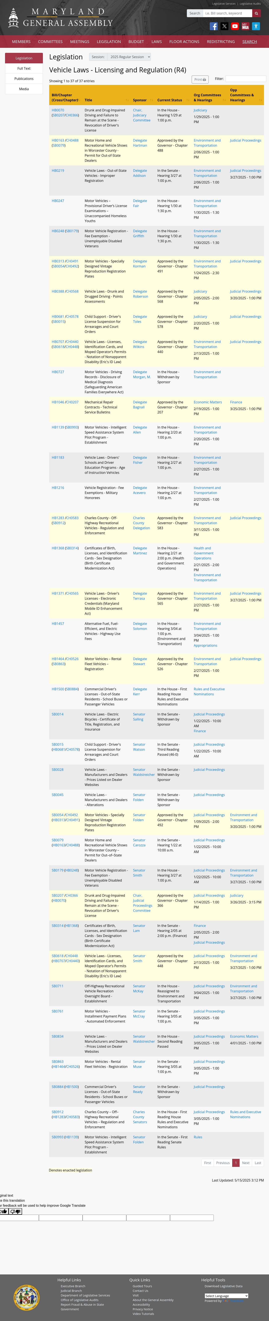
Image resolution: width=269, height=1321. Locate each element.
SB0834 (57, 1036)
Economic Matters (208, 402)
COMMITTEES (50, 41)
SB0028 (57, 769)
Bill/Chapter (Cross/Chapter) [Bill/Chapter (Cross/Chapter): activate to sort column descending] (65, 97)
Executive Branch (73, 1286)
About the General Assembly (153, 1300)
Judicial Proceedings (245, 140)
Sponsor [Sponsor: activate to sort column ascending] (139, 100)
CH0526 (72, 659)
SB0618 (59, 346)
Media (24, 89)
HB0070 (58, 110)
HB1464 (58, 659)
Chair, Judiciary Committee (141, 115)
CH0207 (72, 402)
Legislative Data (231, 1286)
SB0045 (57, 794)
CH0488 (72, 140)
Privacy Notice (143, 1309)
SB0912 (59, 523)
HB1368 (58, 548)
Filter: (240, 79)
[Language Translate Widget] (226, 1295)
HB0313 (58, 261)
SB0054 (59, 266)
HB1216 (58, 487)
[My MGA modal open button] (244, 26)
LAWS (157, 41)
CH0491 (72, 261)
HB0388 (58, 291)
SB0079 (59, 145)
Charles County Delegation (141, 523)
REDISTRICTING (221, 41)
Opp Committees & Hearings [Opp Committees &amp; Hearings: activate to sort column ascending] (242, 95)
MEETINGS (79, 41)
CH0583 (72, 518)
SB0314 (72, 548)
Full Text (23, 68)
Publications (24, 78)
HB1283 (58, 518)
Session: (98, 57)
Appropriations (205, 645)
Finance (236, 402)
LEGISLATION (109, 41)
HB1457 (58, 623)
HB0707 (58, 341)
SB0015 (59, 321)
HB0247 (58, 200)
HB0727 (58, 372)
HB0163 (58, 140)
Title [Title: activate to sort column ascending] (88, 100)
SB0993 (72, 427)
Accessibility (141, 1304)
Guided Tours (142, 1286)
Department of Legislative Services (85, 1295)
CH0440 (72, 341)
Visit (135, 1295)
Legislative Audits (250, 3)
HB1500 (58, 689)
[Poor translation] (15, 1211)
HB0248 (58, 231)
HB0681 (58, 316)
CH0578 (72, 316)
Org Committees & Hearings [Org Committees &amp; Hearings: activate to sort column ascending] (207, 97)
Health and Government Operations (204, 553)
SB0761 (57, 1011)
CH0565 (72, 593)
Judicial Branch (71, 1290)
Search (195, 13)
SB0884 (72, 689)
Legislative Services (224, 3)
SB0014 (57, 714)
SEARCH (249, 41)
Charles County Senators (140, 1117)
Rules (198, 1137)
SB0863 (59, 664)
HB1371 (58, 593)
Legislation (24, 58)
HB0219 (58, 170)
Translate (232, 1301)
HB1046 (58, 402)
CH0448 (72, 346)
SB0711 (57, 986)
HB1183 (58, 457)
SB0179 (72, 231)
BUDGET (136, 41)
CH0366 (72, 115)
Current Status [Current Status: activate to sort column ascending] (169, 100)
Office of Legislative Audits (79, 1300)
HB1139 (58, 427)
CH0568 (72, 291)
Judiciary (200, 110)
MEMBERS (21, 41)
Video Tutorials (143, 1314)
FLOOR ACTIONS (184, 41)
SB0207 (59, 115)
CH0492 (72, 266)
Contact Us (140, 1290)
